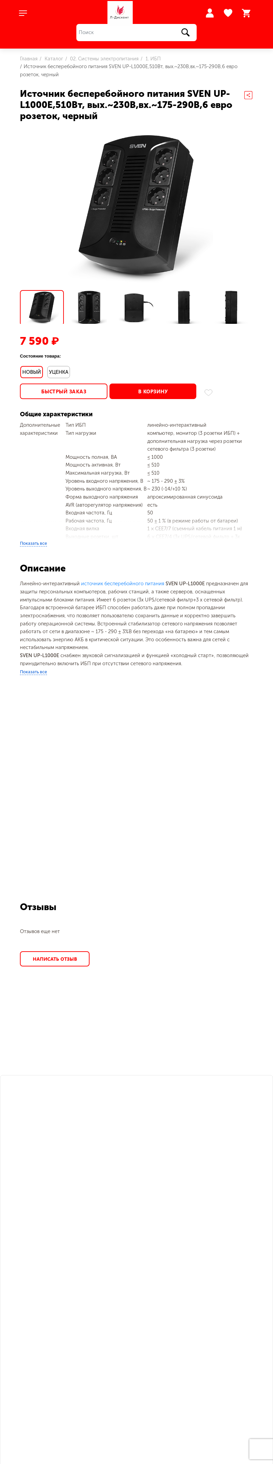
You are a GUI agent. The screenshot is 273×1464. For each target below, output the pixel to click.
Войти (209, 13)
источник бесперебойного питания (122, 581)
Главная (29, 59)
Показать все (33, 540)
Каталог (53, 59)
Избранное (228, 13)
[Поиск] (136, 32)
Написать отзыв (55, 956)
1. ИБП (152, 59)
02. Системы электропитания (104, 59)
